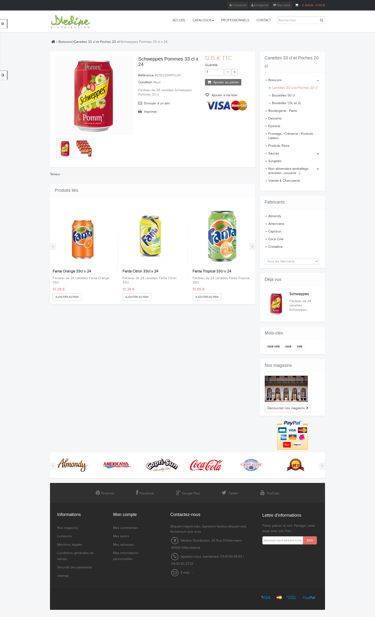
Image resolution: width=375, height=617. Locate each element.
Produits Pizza (278, 146)
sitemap (63, 576)
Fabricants (275, 202)
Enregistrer (260, 5)
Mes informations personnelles (125, 556)
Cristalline (275, 247)
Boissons (65, 42)
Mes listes (281, 5)
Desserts (275, 118)
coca (288, 346)
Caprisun (274, 231)
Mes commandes (125, 528)
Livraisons (64, 536)
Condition (145, 82)
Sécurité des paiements (74, 567)
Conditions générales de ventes (75, 556)
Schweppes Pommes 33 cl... (302, 296)
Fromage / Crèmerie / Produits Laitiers (290, 136)
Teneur (55, 174)
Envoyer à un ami (157, 103)
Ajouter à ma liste (224, 95)
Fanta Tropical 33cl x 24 (212, 271)
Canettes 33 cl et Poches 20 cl (96, 42)
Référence (146, 75)
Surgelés (274, 161)
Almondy (274, 216)
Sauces (273, 153)
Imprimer (150, 112)
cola (299, 346)
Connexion (238, 5)
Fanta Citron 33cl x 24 (140, 271)
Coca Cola (275, 239)
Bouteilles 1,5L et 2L (286, 103)
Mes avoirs (121, 536)
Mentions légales (69, 545)
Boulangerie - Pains (282, 111)
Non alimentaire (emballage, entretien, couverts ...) (288, 171)
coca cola (273, 346)
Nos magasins (278, 365)
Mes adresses (123, 545)
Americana (276, 224)
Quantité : (212, 65)
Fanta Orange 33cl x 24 (72, 271)
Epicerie (274, 126)
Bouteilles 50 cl (283, 95)
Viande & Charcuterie (284, 181)
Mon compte (125, 514)
